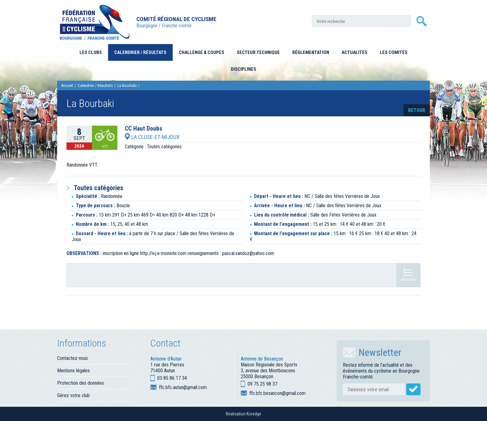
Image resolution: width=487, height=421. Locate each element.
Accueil (67, 85)
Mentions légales (73, 371)
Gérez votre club (73, 395)
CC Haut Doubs (143, 129)
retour (416, 110)
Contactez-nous (72, 358)
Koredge (254, 413)
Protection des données (80, 383)
